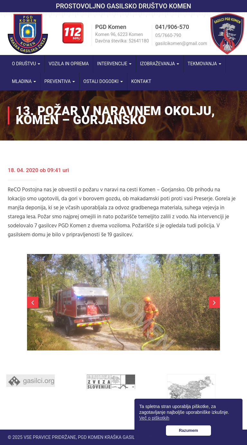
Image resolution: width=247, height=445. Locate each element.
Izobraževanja (159, 63)
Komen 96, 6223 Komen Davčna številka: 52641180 (122, 37)
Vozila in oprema (69, 63)
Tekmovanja (204, 63)
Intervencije (114, 63)
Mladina (24, 81)
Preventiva (59, 81)
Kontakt (141, 81)
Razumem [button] (188, 430)
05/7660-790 (168, 35)
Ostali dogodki (103, 81)
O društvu (26, 63)
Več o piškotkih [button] (154, 418)
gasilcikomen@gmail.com (181, 43)
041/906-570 (172, 26)
